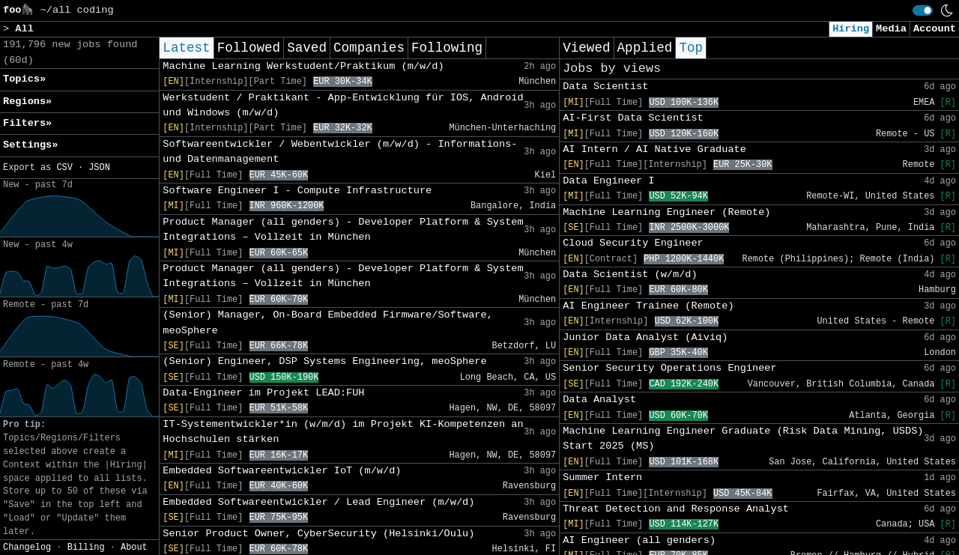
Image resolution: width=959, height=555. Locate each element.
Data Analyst (599, 399)
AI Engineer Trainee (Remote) (648, 306)
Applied (645, 47)
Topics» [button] (24, 79)
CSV (64, 168)
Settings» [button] (30, 145)
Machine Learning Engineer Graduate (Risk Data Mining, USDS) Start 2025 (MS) (743, 438)
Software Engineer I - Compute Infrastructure (297, 190)
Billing (86, 547)
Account (934, 28)
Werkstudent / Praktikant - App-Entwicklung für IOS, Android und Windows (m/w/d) (343, 105)
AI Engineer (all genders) (639, 540)
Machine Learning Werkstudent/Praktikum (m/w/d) (303, 66)
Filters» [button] (27, 123)
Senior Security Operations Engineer (670, 368)
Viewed (586, 47)
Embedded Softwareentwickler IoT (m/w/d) (282, 470)
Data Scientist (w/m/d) (630, 274)
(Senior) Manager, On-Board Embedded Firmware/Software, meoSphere (328, 322)
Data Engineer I (608, 180)
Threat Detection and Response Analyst (676, 509)
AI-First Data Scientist (633, 118)
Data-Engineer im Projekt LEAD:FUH (263, 392)
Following (446, 47)
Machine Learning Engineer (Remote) (666, 212)
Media (891, 28)
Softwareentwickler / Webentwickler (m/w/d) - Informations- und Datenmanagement (340, 152)
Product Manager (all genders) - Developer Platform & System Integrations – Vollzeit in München (343, 229)
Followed (248, 47)
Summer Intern (602, 477)
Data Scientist (605, 86)
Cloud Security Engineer (633, 243)
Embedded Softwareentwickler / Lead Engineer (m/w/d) (318, 502)
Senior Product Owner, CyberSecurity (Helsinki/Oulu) (318, 533)
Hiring (850, 28)
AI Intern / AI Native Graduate (654, 149)
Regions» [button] (27, 101)
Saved (307, 47)
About (134, 547)
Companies (369, 47)
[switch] (923, 10)
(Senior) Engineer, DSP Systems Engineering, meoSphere (324, 361)
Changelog (27, 547)
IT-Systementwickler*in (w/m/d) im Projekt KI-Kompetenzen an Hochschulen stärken (343, 432)
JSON (99, 168)
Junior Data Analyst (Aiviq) (645, 337)
